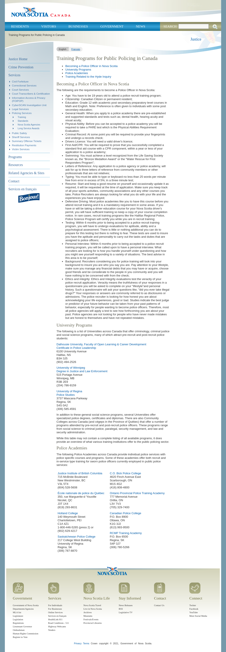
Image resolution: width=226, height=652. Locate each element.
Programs (15, 157)
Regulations (18, 623)
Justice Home (18, 59)
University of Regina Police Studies (69, 393)
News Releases (126, 605)
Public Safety (19, 133)
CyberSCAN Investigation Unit (29, 105)
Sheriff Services (21, 137)
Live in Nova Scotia (92, 609)
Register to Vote (20, 637)
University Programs (78, 69)
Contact (13, 181)
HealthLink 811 (55, 619)
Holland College (68, 513)
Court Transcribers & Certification (31, 93)
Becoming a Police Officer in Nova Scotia (91, 66)
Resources (15, 165)
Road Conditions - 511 (58, 623)
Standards (23, 121)
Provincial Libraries (92, 623)
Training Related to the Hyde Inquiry (88, 76)
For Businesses (55, 609)
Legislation (18, 619)
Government (111, 26)
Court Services (20, 89)
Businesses (78, 26)
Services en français (22, 189)
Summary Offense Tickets (26, 141)
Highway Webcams (57, 626)
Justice (195, 39)
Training (22, 117)
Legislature (18, 616)
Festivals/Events (90, 619)
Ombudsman (18, 630)
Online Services (55, 612)
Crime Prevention (20, 67)
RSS (121, 609)
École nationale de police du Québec (81, 493)
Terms (86, 643)
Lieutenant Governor (22, 626)
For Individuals (55, 605)
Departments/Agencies (23, 609)
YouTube (193, 612)
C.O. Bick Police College (125, 473)
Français (75, 49)
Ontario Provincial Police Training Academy (137, 493)
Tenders (51, 630)
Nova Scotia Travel (92, 605)
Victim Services (21, 149)
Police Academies (76, 73)
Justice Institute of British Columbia (80, 473)
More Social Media (198, 616)
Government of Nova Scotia (26, 605)
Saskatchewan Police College (76, 536)
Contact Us (159, 605)
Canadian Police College (125, 513)
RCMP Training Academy (126, 533)
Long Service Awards (29, 128)
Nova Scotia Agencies (29, 124)
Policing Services (22, 113)
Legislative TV (125, 612)
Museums (87, 616)
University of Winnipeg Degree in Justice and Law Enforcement (81, 369)
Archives (87, 612)
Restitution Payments (24, 145)
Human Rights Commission (25, 633)
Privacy (77, 643)
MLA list (17, 612)
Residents (20, 26)
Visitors (48, 26)
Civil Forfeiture (20, 81)
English (62, 49)
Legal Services (20, 109)
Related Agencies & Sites (26, 173)
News (140, 26)
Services (14, 75)
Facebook (193, 609)
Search (170, 26)
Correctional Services (24, 85)
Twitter (192, 605)
